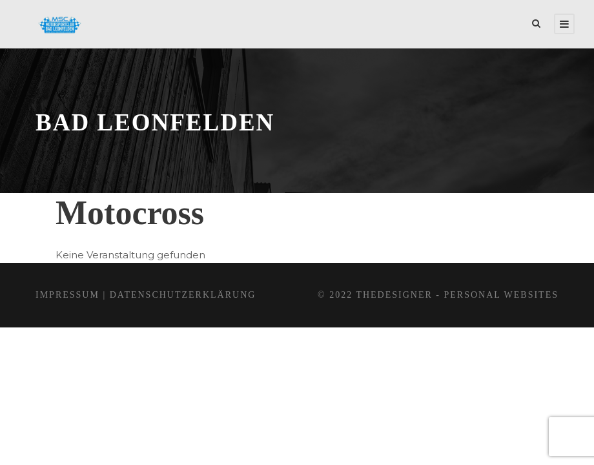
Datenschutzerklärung (183, 295)
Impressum (67, 295)
